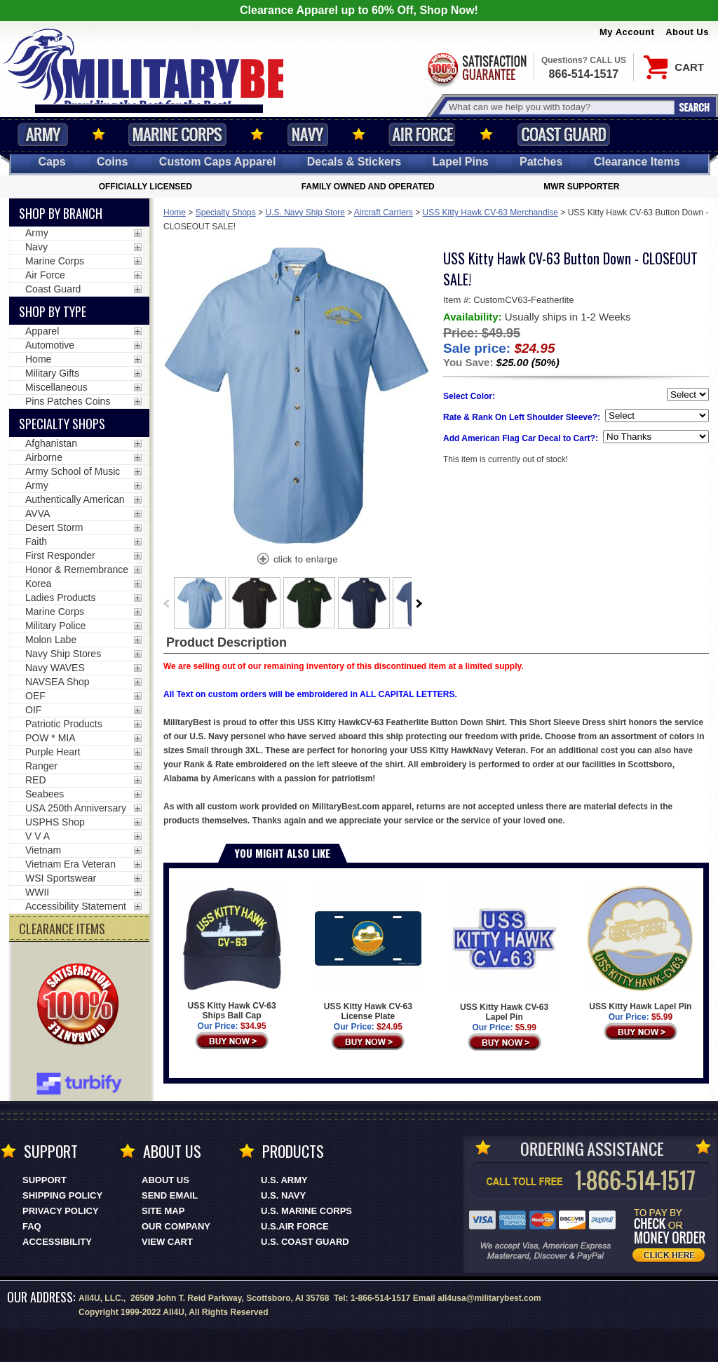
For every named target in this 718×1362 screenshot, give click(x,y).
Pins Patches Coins (67, 401)
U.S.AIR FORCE (295, 1226)
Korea (38, 583)
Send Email (170, 1195)
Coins (112, 162)
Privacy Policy (60, 1211)
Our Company (176, 1226)
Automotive (49, 345)
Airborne (43, 457)
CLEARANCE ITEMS (62, 928)
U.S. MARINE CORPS (306, 1211)
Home (174, 212)
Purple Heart (53, 751)
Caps (51, 162)
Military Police (55, 625)
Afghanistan (51, 443)
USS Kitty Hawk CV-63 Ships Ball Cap (232, 952)
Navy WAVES (55, 667)
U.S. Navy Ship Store (304, 212)
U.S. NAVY (283, 1195)
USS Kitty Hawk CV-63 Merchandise (490, 212)
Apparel (42, 331)
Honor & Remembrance (76, 569)
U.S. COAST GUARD (305, 1241)
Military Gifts (52, 373)
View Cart (167, 1241)
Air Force (422, 134)
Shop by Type (52, 311)
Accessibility (57, 1241)
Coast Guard (563, 134)
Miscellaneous (56, 387)
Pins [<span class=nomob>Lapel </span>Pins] (461, 162)
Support (44, 1180)
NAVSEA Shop (57, 681)
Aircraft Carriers (383, 212)
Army (43, 134)
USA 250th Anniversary (75, 808)
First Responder (60, 555)
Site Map (163, 1211)
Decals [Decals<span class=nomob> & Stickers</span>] (354, 162)
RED (35, 779)
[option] (200, 603)
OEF (35, 695)
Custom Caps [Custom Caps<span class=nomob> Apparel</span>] (217, 162)
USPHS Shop (55, 822)
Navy (307, 134)
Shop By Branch (60, 213)
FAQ (31, 1226)
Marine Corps (177, 134)
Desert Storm (54, 527)
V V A (37, 836)
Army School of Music (72, 471)
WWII (37, 892)
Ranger (41, 765)
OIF (33, 709)
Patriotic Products (63, 723)
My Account (627, 32)
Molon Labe (50, 639)
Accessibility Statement (75, 906)
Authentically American (75, 499)
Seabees (44, 794)
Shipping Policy (62, 1195)
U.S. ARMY (284, 1180)
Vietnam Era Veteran (70, 864)
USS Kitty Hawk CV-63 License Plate (368, 953)
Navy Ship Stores (63, 653)
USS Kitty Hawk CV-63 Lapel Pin (504, 953)
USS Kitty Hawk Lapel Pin (640, 948)
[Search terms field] (559, 107)
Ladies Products (60, 597)
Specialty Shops (226, 212)
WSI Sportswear (60, 878)
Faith (36, 541)
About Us (687, 32)
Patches (541, 162)
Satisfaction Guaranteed (476, 68)
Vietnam (43, 850)
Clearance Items (637, 162)
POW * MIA (50, 737)
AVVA (37, 513)
